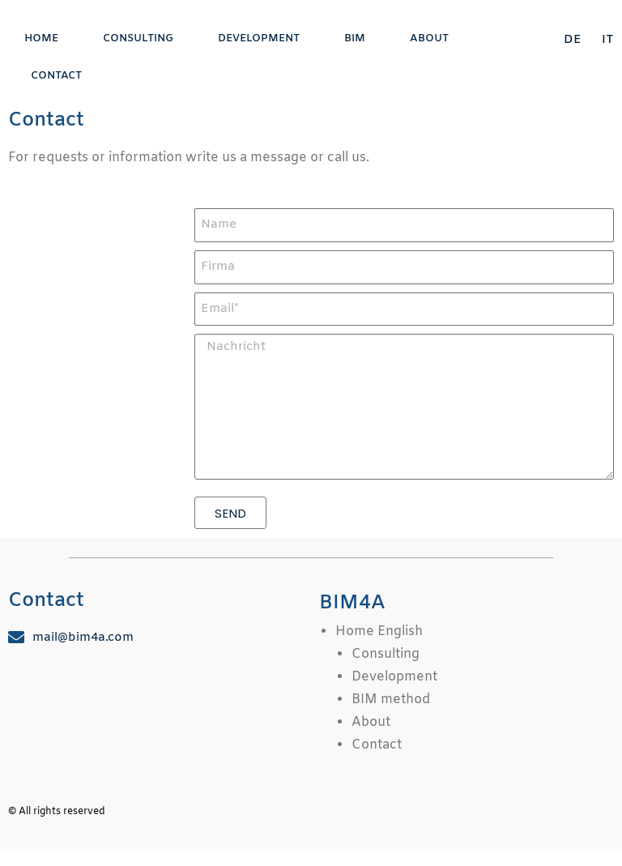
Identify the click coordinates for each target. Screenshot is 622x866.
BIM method (390, 699)
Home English (379, 631)
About (429, 38)
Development (259, 38)
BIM (354, 38)
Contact (56, 76)
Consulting (138, 38)
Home (41, 38)
